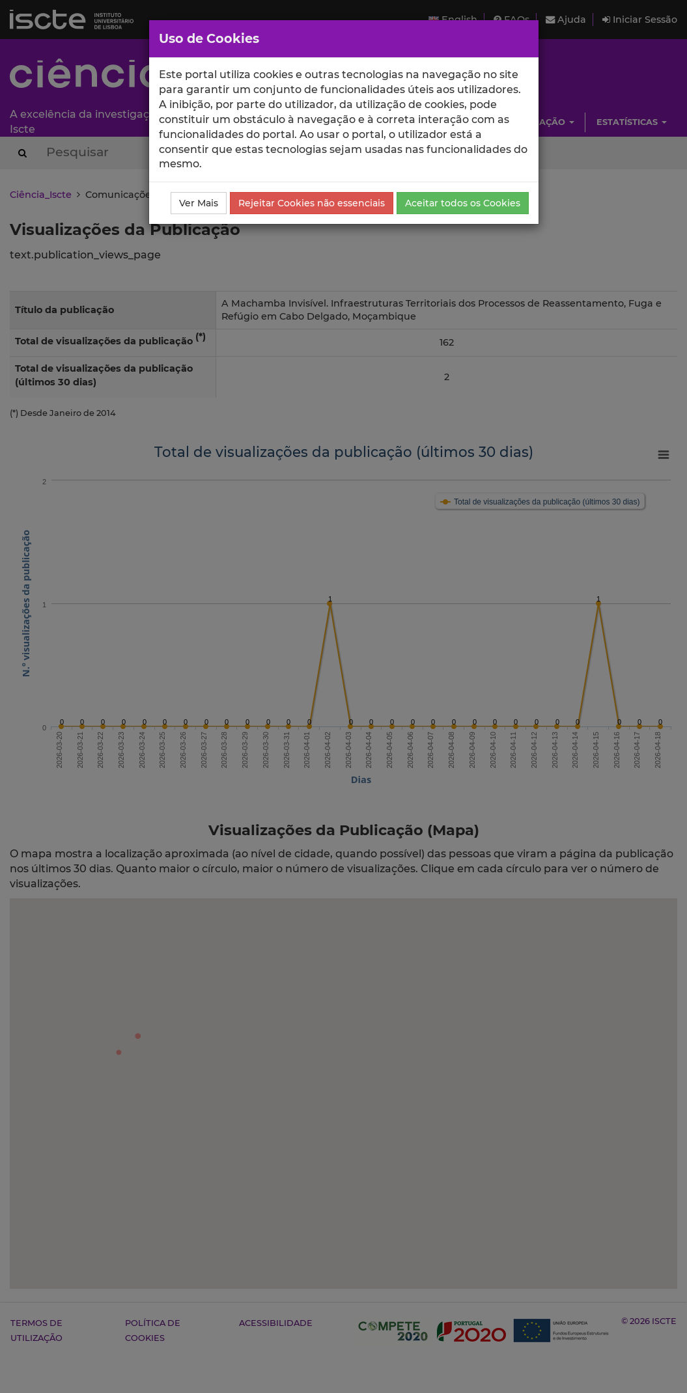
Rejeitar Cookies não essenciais (311, 203)
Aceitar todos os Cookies (462, 203)
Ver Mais (198, 203)
